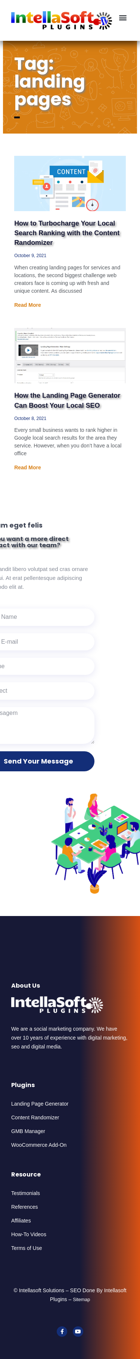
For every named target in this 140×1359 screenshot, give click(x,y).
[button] (122, 17)
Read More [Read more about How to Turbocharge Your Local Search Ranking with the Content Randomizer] (27, 305)
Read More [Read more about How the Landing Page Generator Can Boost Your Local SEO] (27, 467)
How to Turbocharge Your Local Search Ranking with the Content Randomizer (66, 233)
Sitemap (81, 1299)
